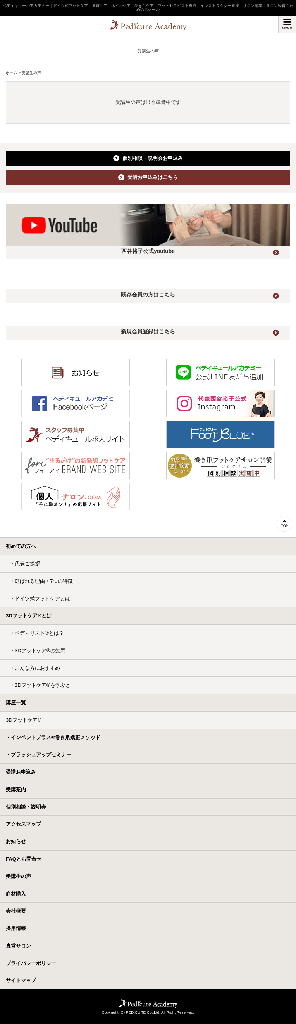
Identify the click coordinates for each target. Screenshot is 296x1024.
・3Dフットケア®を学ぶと (40, 685)
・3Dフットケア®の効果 (37, 650)
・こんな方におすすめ (35, 668)
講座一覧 (16, 702)
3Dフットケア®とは (29, 616)
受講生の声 (18, 876)
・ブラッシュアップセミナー (38, 754)
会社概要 (16, 911)
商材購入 (16, 894)
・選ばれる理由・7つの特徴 (41, 581)
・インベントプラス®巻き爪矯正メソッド (53, 737)
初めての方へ (21, 546)
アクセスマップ (23, 824)
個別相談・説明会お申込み (148, 158)
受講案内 (16, 789)
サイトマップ (21, 980)
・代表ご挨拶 (25, 564)
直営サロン (18, 946)
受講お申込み (21, 772)
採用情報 (16, 928)
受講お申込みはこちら (148, 177)
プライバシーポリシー (31, 963)
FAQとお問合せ (23, 859)
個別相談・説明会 (26, 807)
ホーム (11, 73)
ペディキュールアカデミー (148, 26)
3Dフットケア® (23, 720)
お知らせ (16, 841)
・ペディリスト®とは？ (37, 633)
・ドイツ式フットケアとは (40, 598)
